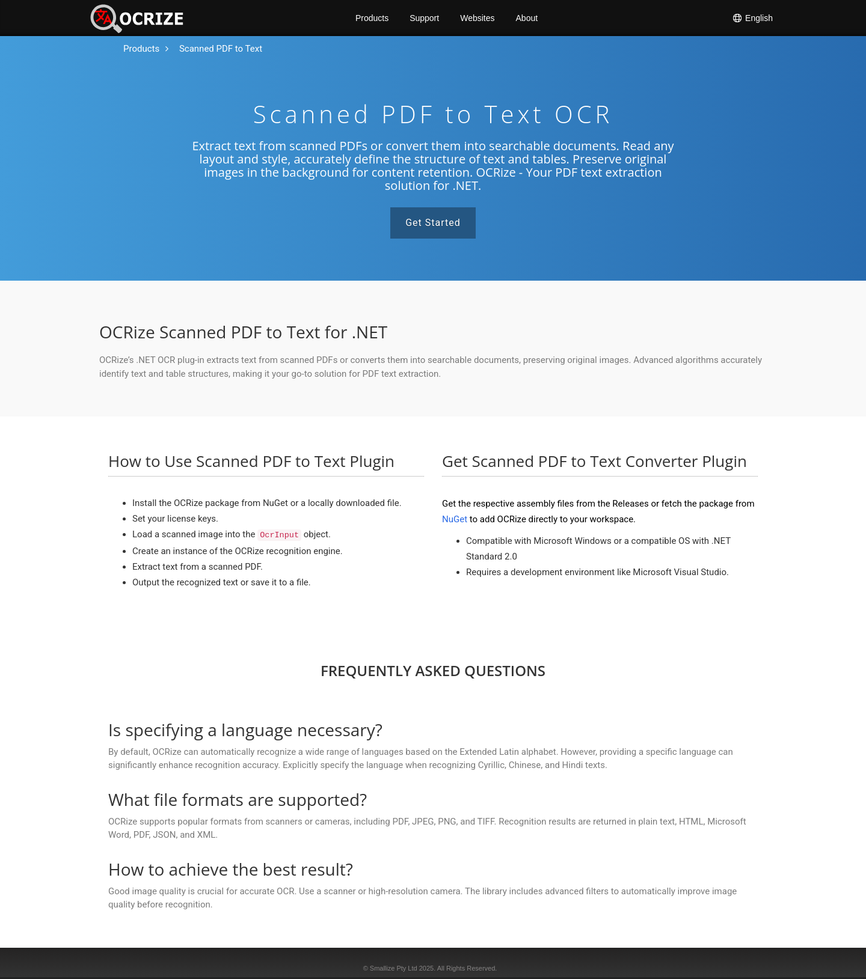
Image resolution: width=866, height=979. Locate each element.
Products (371, 18)
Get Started (433, 222)
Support (424, 18)
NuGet (454, 519)
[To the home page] (141, 49)
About (527, 18)
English (752, 18)
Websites (477, 18)
